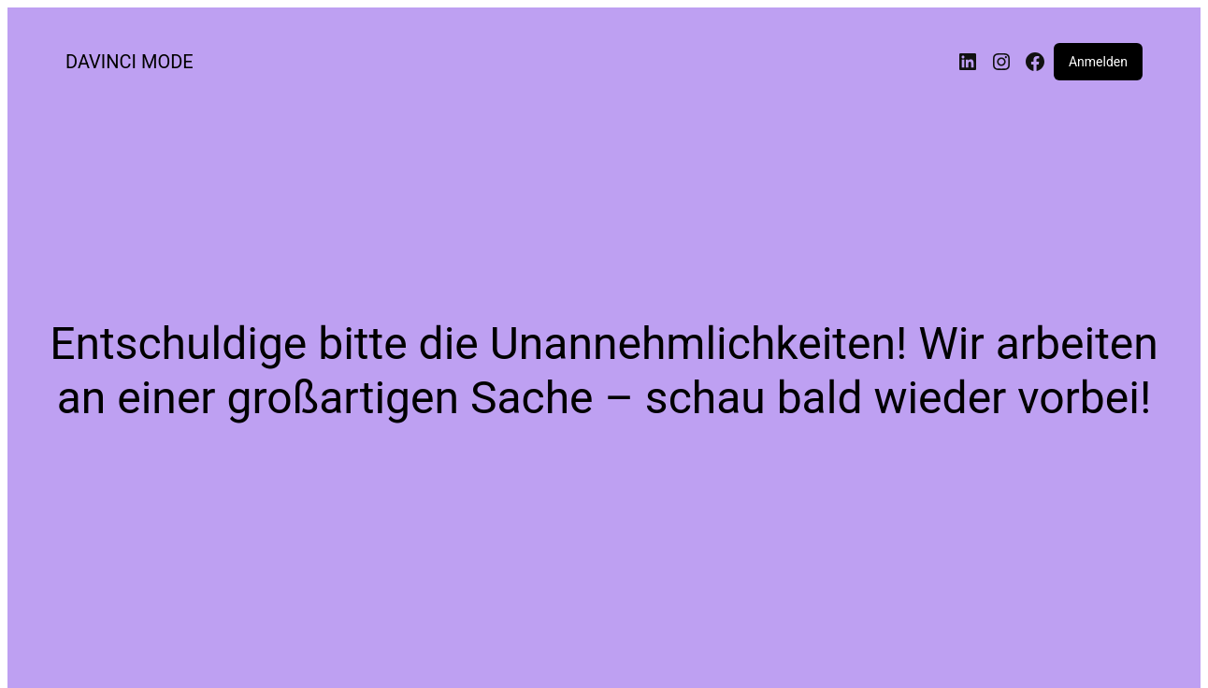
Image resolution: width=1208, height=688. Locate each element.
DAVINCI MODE (129, 61)
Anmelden (1098, 61)
